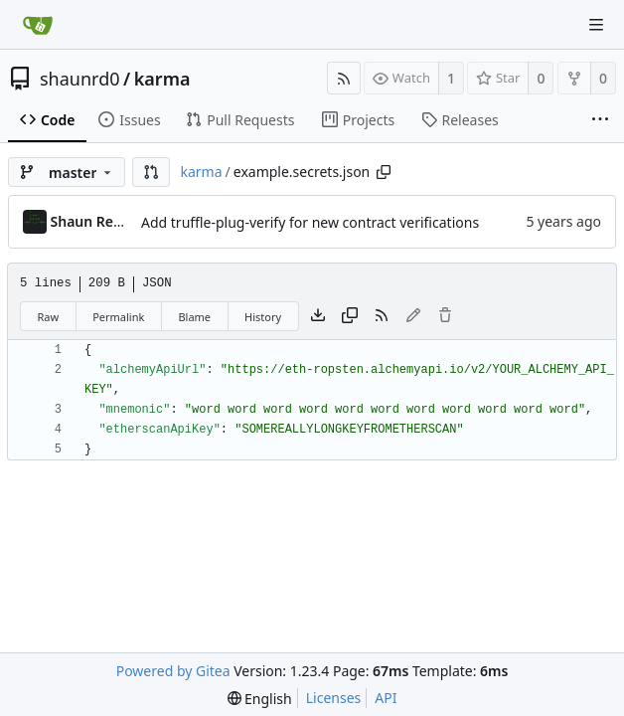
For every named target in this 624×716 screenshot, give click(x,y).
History (262, 316)
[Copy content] (350, 316)
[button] (151, 172)
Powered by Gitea (173, 670)
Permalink (118, 316)
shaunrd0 (80, 79)
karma (162, 79)
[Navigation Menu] (596, 25)
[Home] (38, 25)
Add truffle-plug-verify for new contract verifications (310, 222)
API (385, 697)
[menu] (260, 698)
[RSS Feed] (344, 78)
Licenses (334, 697)
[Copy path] (383, 172)
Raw (49, 316)
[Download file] (318, 316)
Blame (194, 316)
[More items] (600, 120)
